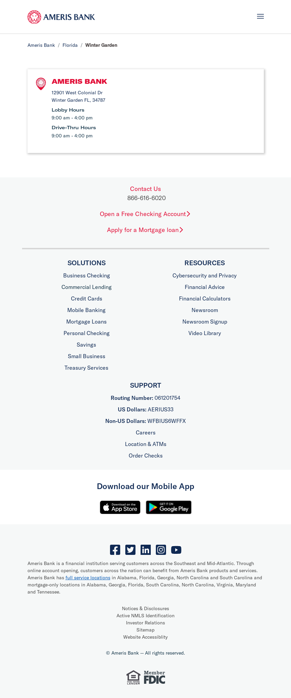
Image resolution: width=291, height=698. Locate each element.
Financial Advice (205, 287)
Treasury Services (86, 367)
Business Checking (86, 275)
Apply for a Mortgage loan (145, 229)
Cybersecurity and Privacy (204, 275)
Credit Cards (86, 298)
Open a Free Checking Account (145, 213)
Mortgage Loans (86, 321)
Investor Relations (145, 623)
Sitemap (145, 630)
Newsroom (205, 310)
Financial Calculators (205, 298)
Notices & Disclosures (145, 608)
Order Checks (146, 455)
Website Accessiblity (145, 637)
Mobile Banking (86, 310)
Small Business (86, 356)
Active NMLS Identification (145, 616)
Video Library (204, 333)
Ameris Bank (41, 45)
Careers (146, 432)
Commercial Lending (86, 287)
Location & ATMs (145, 444)
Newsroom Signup (204, 321)
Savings (86, 344)
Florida (70, 45)
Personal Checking (86, 333)
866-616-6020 (146, 198)
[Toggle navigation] (260, 16)
